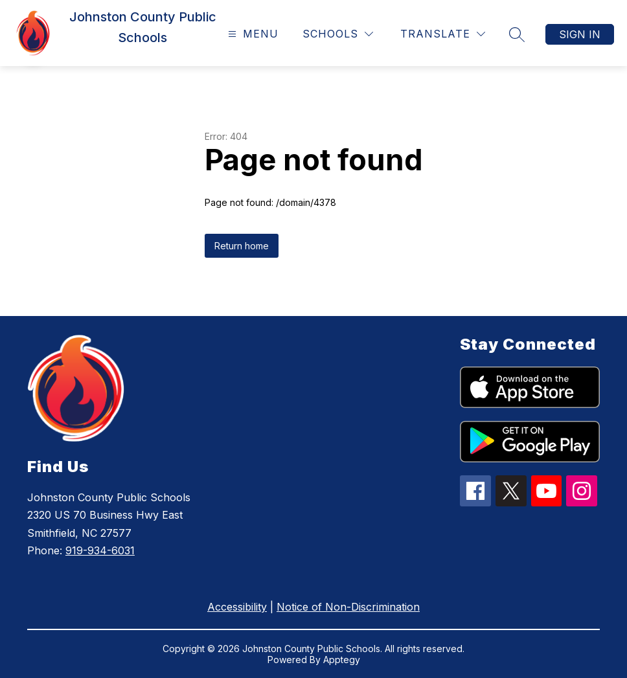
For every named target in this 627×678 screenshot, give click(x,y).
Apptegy (341, 659)
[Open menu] (252, 34)
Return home (241, 245)
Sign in (579, 34)
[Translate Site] (442, 34)
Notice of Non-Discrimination (348, 606)
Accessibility (237, 606)
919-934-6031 (100, 550)
